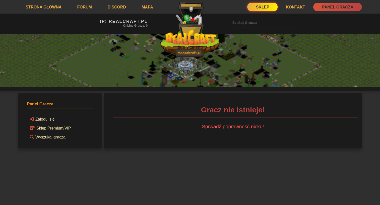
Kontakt (295, 7)
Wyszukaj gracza (46, 137)
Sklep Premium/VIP (49, 128)
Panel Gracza (337, 7)
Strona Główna (44, 7)
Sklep (262, 7)
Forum (84, 7)
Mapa (147, 7)
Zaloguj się (41, 119)
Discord (117, 7)
